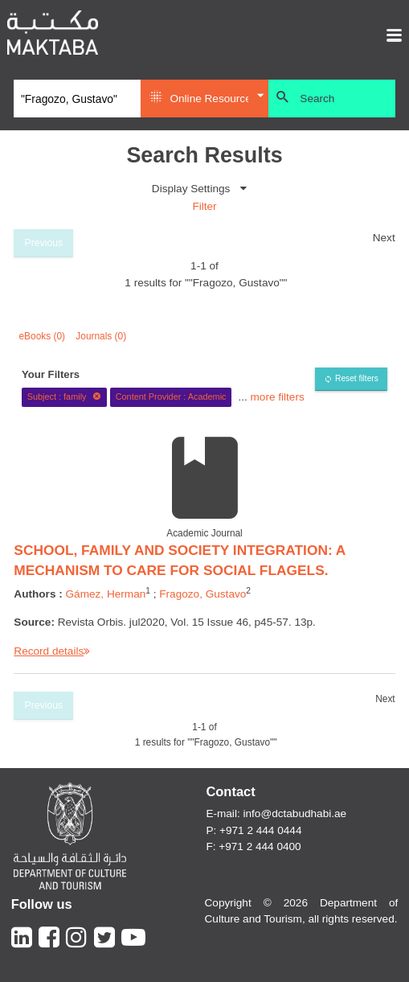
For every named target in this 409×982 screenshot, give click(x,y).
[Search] (77, 99)
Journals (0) (101, 336)
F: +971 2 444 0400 (253, 846)
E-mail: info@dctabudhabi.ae (276, 813)
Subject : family (64, 396)
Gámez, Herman (106, 594)
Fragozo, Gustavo (202, 594)
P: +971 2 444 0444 (253, 830)
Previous (44, 243)
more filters (278, 396)
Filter (204, 206)
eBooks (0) (42, 336)
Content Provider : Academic (171, 396)
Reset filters (356, 378)
